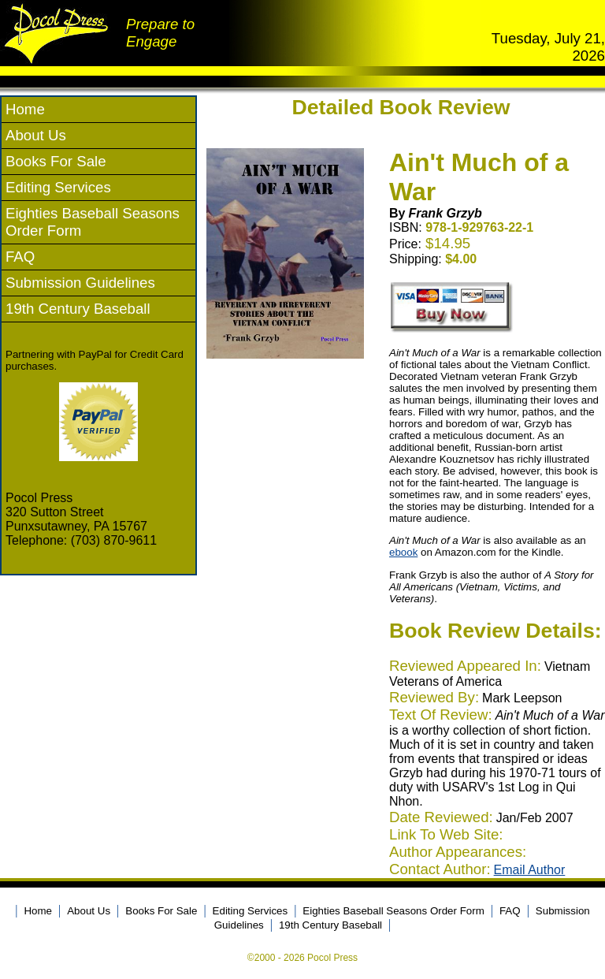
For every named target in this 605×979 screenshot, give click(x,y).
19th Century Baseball (78, 308)
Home (25, 109)
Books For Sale (56, 161)
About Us (36, 135)
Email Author (530, 870)
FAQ (20, 256)
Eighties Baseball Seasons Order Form (393, 911)
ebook (403, 552)
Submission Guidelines (80, 282)
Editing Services (58, 187)
